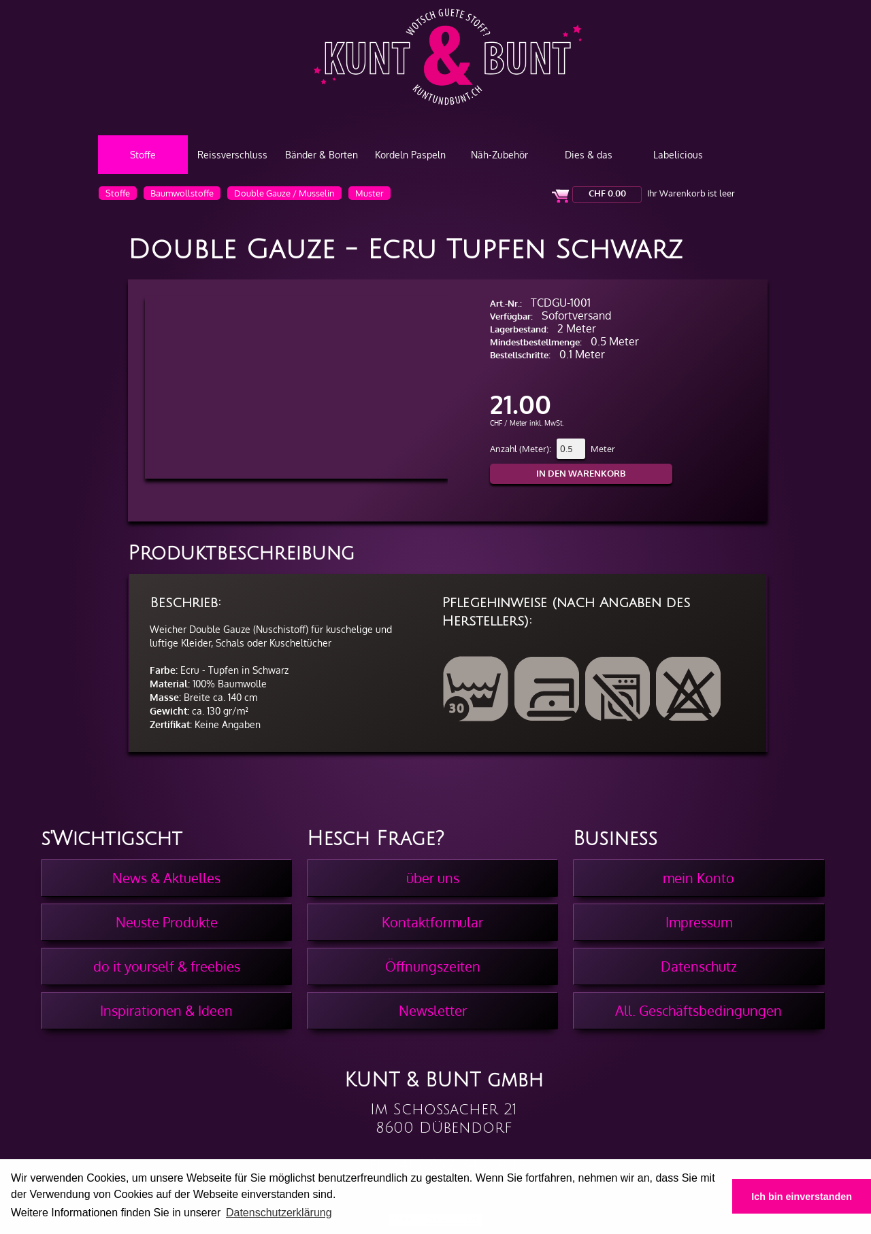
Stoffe (143, 154)
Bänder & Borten (321, 154)
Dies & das (588, 154)
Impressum (698, 922)
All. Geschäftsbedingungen (698, 1010)
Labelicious (678, 154)
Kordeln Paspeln (410, 154)
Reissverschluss (232, 154)
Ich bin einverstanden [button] (801, 1196)
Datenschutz (699, 966)
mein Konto (698, 878)
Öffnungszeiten (432, 966)
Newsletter (433, 1010)
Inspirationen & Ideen (166, 1010)
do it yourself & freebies (166, 966)
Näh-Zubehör (499, 154)
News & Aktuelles (166, 878)
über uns (432, 878)
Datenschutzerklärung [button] (279, 1212)
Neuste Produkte (167, 922)
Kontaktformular (432, 922)
